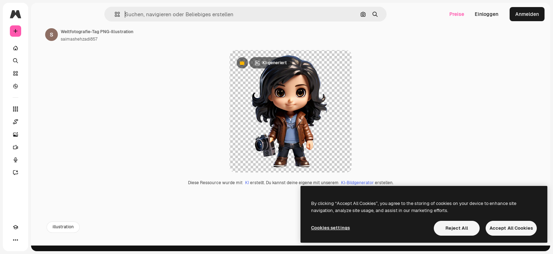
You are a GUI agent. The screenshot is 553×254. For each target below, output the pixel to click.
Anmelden (527, 14)
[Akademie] (15, 240)
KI (274, 201)
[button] (141, 14)
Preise (456, 14)
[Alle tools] (42, 109)
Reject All (456, 228)
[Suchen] (42, 60)
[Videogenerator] (42, 147)
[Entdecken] (42, 86)
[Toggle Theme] (28, 240)
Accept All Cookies (511, 228)
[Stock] (42, 73)
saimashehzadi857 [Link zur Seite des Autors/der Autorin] (132, 39)
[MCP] (41, 240)
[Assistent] (42, 172)
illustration (116, 246)
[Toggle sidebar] (69, 14)
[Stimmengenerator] (42, 159)
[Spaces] (42, 121)
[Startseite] (42, 48)
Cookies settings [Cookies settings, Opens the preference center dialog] (330, 228)
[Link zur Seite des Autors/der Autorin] (105, 34)
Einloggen (486, 14)
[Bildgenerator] (42, 134)
